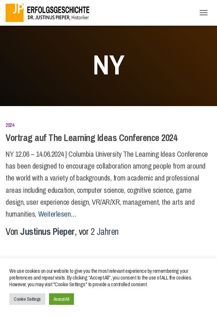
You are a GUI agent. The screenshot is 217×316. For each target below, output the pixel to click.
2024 (10, 125)
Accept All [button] (61, 299)
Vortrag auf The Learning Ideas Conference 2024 (91, 137)
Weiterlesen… (57, 214)
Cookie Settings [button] (27, 299)
